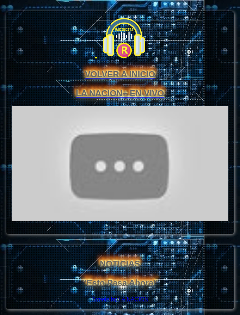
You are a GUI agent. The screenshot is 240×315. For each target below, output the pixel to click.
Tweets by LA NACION (120, 299)
